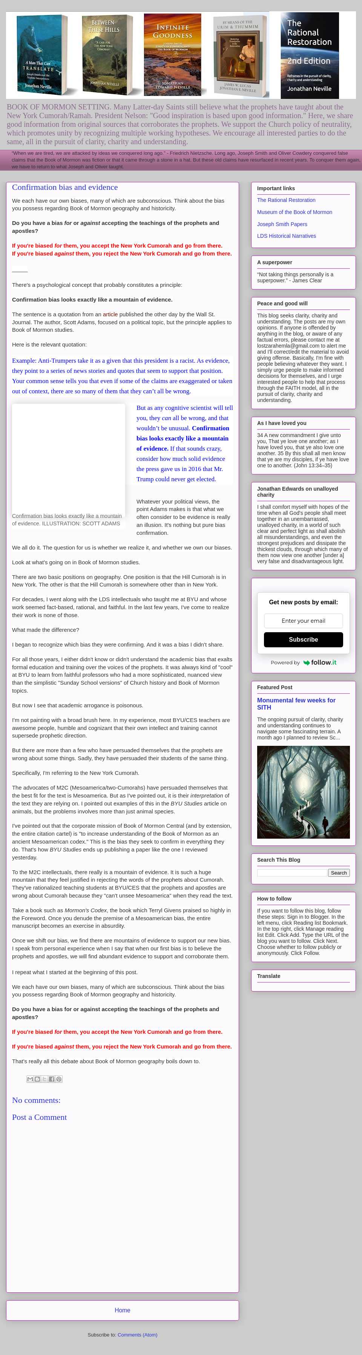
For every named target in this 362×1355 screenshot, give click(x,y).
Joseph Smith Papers (282, 224)
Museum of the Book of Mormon (294, 212)
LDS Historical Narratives (286, 236)
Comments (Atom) (137, 1335)
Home (122, 1310)
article (110, 314)
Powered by (303, 662)
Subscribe (303, 639)
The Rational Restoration (286, 200)
